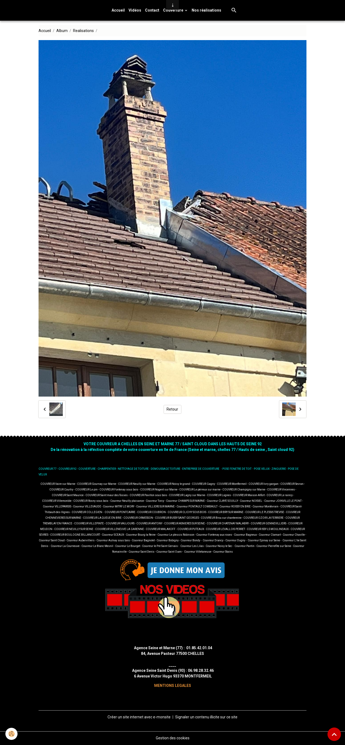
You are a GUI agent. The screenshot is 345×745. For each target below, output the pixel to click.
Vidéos (135, 10)
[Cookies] (11, 734)
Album (62, 31)
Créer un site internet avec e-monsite (139, 717)
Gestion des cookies (172, 738)
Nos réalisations (206, 10)
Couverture (173, 10)
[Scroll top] (334, 734)
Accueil (118, 10)
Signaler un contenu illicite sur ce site (206, 717)
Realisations (83, 31)
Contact (152, 10)
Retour (172, 409)
